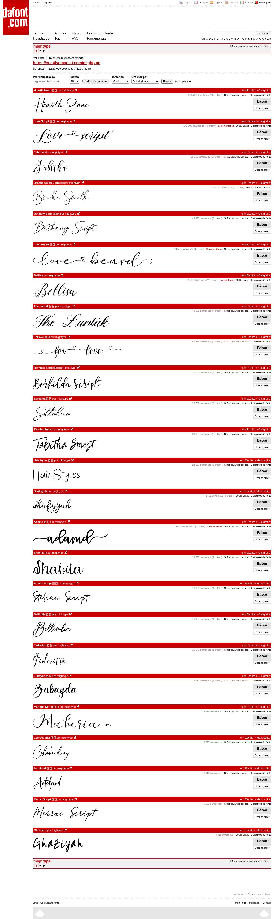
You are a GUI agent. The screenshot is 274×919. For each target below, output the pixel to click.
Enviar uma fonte (100, 33)
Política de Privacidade (247, 902)
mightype (68, 90)
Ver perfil (38, 57)
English (186, 2)
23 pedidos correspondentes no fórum (250, 46)
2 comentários (214, 526)
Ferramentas (96, 38)
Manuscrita (263, 460)
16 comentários (226, 126)
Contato (266, 902)
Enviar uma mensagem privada (65, 58)
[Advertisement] (111, 18)
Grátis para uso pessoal (236, 95)
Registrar (47, 2)
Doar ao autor (262, 108)
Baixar (262, 101)
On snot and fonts (49, 902)
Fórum (77, 33)
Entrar (36, 2)
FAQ (75, 38)
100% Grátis (242, 126)
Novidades (41, 38)
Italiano (246, 2)
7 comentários (226, 280)
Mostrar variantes (97, 81)
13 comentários (214, 249)
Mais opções (183, 81)
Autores (60, 33)
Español (216, 2)
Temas (38, 33)
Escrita (251, 90)
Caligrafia (264, 90)
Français (200, 2)
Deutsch (231, 2)
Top (57, 38)
